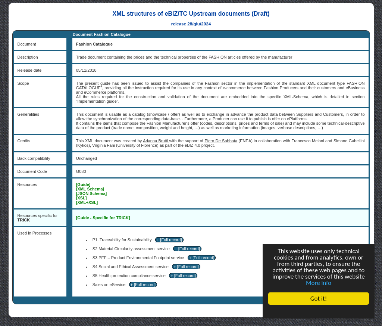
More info (318, 283)
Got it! (318, 298)
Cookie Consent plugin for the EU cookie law (318, 311)
